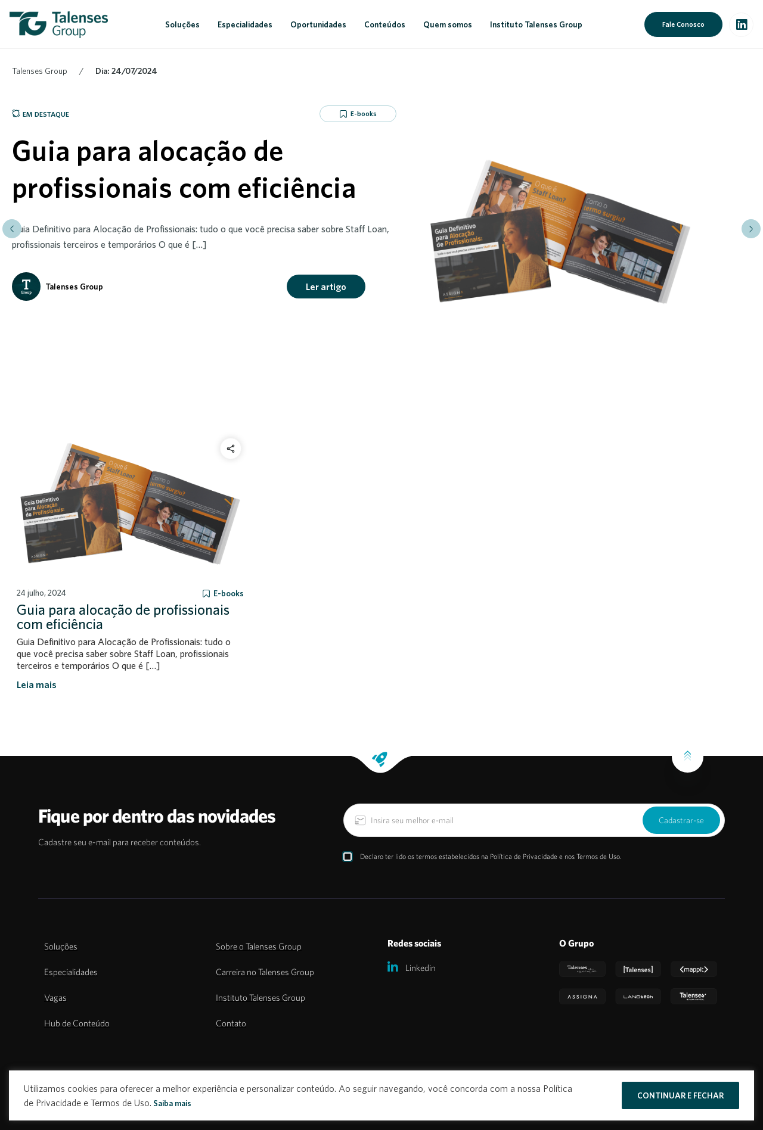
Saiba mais (172, 1103)
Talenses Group (39, 71)
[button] (11, 228)
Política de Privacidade (523, 856)
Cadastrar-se (681, 820)
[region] (381, 1095)
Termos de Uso (598, 856)
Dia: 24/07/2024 (126, 71)
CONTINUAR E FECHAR (680, 1095)
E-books (364, 113)
